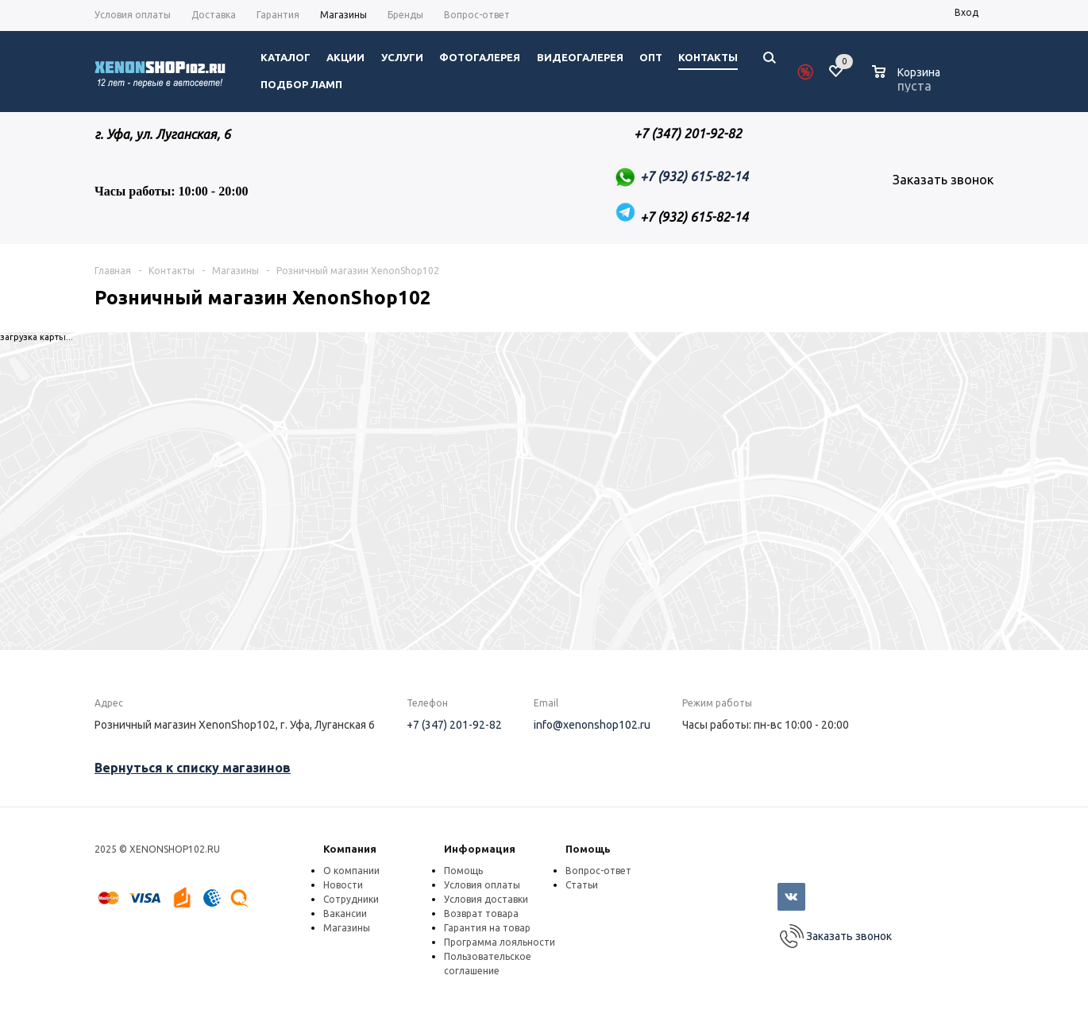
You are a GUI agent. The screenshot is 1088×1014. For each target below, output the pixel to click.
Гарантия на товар (487, 928)
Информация (479, 848)
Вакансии (345, 913)
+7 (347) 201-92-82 (454, 724)
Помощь (588, 848)
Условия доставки (486, 899)
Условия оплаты (482, 885)
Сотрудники (351, 899)
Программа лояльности (499, 942)
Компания (349, 848)
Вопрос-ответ (598, 870)
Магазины (346, 928)
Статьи (581, 885)
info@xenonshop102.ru (592, 724)
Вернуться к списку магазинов (193, 767)
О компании (351, 870)
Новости (343, 885)
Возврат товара (481, 913)
